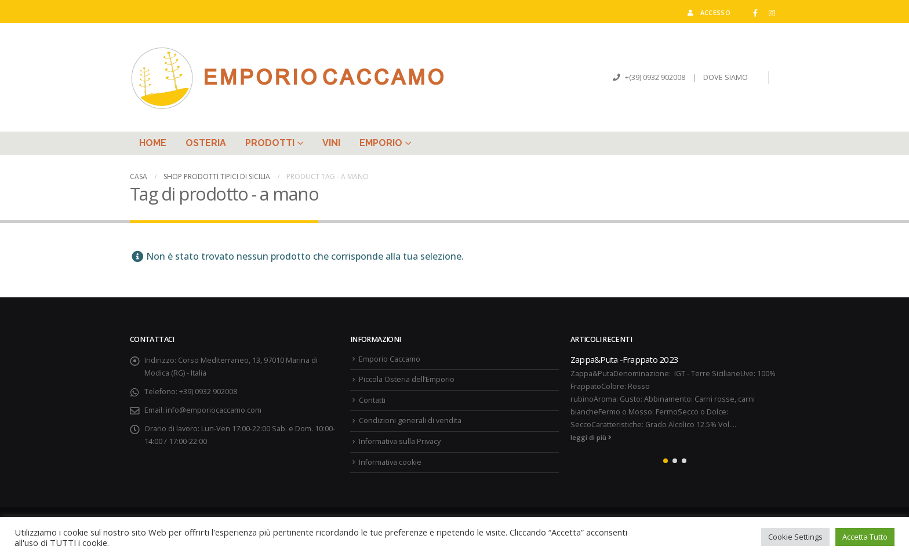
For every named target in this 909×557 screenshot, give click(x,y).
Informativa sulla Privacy (400, 441)
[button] (665, 461)
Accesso (707, 12)
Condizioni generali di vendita (410, 420)
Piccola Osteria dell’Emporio (406, 379)
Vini (331, 142)
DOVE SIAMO (725, 77)
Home (152, 142)
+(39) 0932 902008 (654, 77)
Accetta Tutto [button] (865, 536)
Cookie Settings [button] (795, 536)
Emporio (380, 142)
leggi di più (591, 437)
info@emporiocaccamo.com (213, 410)
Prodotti (269, 142)
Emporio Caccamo (389, 359)
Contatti (372, 400)
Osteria (206, 142)
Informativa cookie (390, 462)
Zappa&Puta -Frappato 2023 (624, 359)
